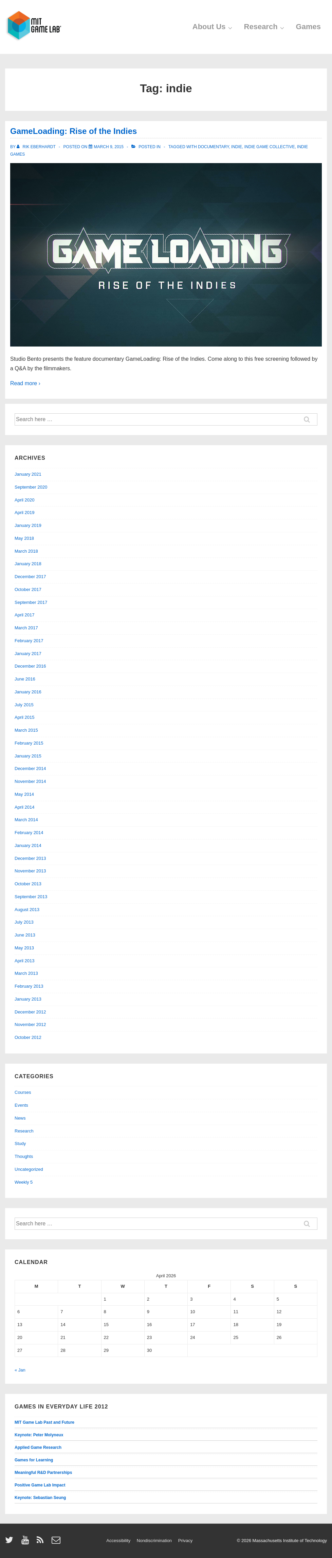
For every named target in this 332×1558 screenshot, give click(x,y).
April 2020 (25, 499)
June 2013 (25, 935)
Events (21, 1105)
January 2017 (28, 653)
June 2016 (25, 679)
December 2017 (30, 576)
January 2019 (28, 525)
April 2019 (25, 512)
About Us (213, 27)
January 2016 (28, 691)
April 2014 (25, 807)
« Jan (20, 1370)
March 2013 (26, 973)
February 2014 (29, 832)
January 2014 (28, 845)
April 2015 (25, 717)
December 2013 (30, 858)
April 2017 (25, 614)
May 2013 (24, 947)
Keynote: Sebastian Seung (40, 1497)
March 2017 (26, 627)
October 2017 (28, 589)
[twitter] (10, 1542)
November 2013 (30, 870)
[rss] (42, 1542)
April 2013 (25, 960)
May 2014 (24, 794)
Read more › (25, 383)
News (20, 1118)
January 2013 (28, 999)
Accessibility (118, 1540)
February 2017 (29, 640)
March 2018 (26, 551)
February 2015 (29, 743)
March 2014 (26, 819)
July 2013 (24, 922)
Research (265, 27)
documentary (213, 146)
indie (236, 146)
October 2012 (28, 1037)
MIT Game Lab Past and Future (44, 1422)
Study (20, 1143)
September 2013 (31, 896)
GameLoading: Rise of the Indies (73, 131)
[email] (57, 1542)
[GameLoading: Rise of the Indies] (109, 146)
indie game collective (269, 146)
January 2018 (28, 563)
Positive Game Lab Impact (40, 1485)
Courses (23, 1092)
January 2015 (28, 755)
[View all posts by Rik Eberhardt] (37, 146)
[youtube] (26, 1542)
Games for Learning (34, 1460)
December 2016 (30, 666)
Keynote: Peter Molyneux (39, 1435)
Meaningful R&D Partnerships (43, 1472)
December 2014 (30, 768)
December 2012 (30, 1011)
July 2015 (24, 704)
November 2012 (30, 1024)
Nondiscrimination (154, 1540)
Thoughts (24, 1156)
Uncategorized (29, 1169)
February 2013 (29, 986)
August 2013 (27, 909)
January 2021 (28, 474)
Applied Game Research (38, 1447)
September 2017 (31, 602)
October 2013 (28, 883)
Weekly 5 (24, 1182)
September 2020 (31, 487)
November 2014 (30, 781)
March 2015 (26, 730)
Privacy (185, 1540)
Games (308, 26)
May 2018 (24, 538)
